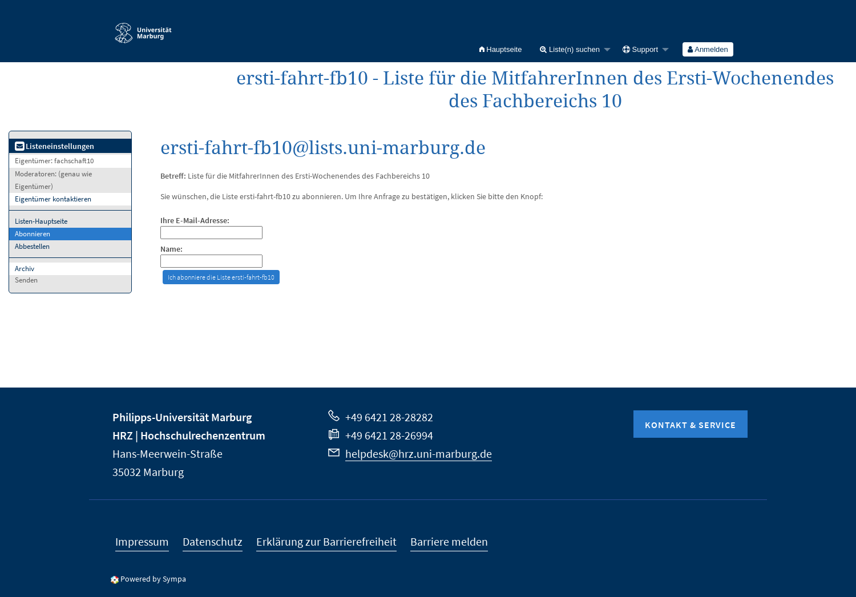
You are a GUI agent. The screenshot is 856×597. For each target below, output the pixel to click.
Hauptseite (500, 49)
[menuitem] (500, 49)
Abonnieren (32, 234)
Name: (171, 249)
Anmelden (708, 49)
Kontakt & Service (690, 424)
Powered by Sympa (153, 579)
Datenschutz (213, 541)
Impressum (142, 541)
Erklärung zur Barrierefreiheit (326, 541)
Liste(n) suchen (570, 49)
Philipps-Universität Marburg (182, 417)
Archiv (24, 268)
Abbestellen (32, 246)
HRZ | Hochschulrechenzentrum (188, 435)
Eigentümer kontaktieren (53, 199)
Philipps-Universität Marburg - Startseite (143, 28)
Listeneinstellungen (54, 146)
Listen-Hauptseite (41, 221)
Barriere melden (449, 541)
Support (640, 49)
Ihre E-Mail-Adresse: (194, 220)
